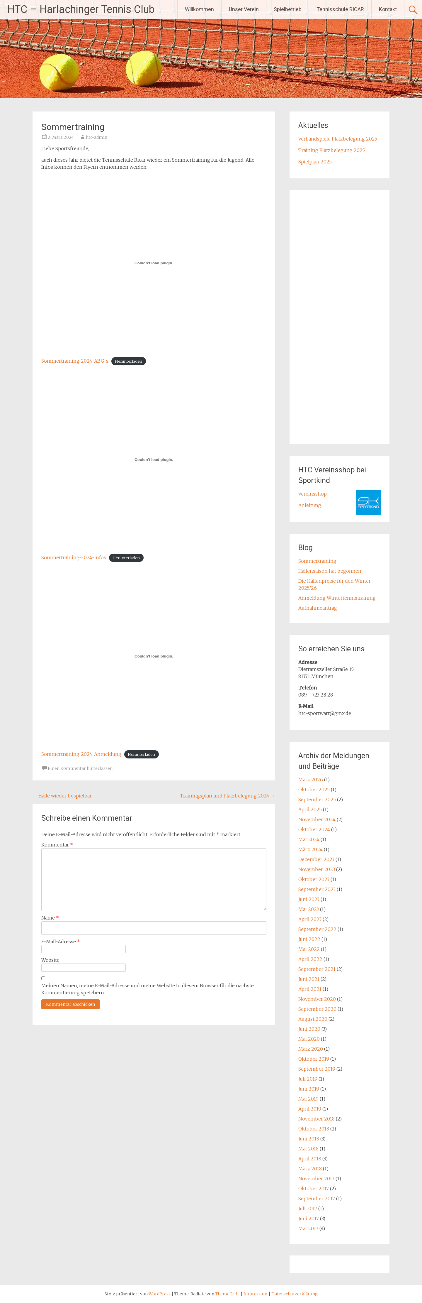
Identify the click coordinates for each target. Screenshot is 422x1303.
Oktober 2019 (313, 1059)
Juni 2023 (308, 899)
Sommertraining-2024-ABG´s (74, 361)
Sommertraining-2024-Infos (73, 557)
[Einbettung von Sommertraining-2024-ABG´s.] (153, 263)
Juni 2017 (308, 1218)
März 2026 (310, 780)
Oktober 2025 (314, 789)
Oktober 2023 (313, 879)
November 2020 (317, 999)
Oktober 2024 (314, 829)
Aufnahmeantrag (317, 608)
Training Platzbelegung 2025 (331, 150)
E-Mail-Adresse (60, 941)
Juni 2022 (309, 939)
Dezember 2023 (316, 859)
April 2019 (309, 1109)
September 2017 (316, 1198)
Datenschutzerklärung (294, 1294)
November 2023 (316, 869)
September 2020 (317, 1009)
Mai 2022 (309, 949)
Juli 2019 (307, 1079)
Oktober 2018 (313, 1129)
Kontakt (388, 9)
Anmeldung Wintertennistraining (337, 598)
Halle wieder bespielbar (62, 796)
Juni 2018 (308, 1139)
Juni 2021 (308, 979)
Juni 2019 (308, 1089)
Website (50, 960)
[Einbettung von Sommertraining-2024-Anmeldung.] (153, 656)
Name (50, 918)
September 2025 (317, 799)
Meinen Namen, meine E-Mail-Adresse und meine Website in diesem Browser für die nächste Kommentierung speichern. (147, 989)
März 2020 (310, 1049)
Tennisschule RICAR (340, 9)
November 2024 (317, 819)
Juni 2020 (309, 1029)
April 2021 (309, 989)
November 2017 (316, 1179)
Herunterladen (128, 361)
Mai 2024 (308, 839)
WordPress (160, 1294)
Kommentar (57, 845)
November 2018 (316, 1119)
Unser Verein (244, 9)
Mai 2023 (308, 909)
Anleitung (309, 505)
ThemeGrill (227, 1294)
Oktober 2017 (313, 1189)
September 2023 (317, 889)
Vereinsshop (312, 494)
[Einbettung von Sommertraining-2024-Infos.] (153, 459)
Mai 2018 (308, 1149)
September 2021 (317, 969)
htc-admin (96, 137)
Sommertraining (317, 561)
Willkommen (199, 9)
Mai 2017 (308, 1228)
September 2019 (316, 1069)
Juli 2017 (307, 1208)
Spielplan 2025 (315, 162)
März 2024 (310, 849)
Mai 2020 (309, 1039)
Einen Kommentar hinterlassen (80, 768)
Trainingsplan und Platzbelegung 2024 (227, 796)
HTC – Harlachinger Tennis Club (81, 9)
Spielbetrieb (288, 9)
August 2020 (312, 1019)
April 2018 (309, 1159)
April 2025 (310, 809)
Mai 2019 (308, 1099)
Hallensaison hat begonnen (329, 571)
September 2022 (317, 929)
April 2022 (310, 959)
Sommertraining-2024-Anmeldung (81, 754)
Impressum (256, 1294)
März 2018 (310, 1169)
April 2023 (309, 919)
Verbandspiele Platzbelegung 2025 (337, 139)
